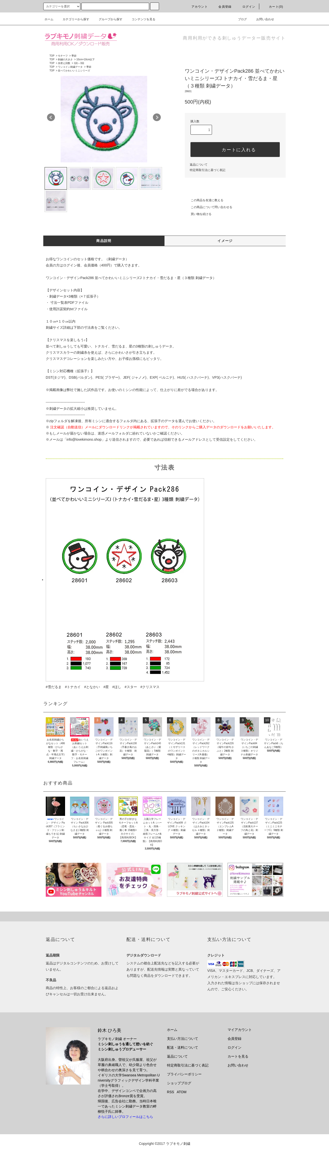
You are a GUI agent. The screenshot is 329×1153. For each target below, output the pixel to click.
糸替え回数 (64, 63)
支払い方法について (182, 1039)
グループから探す (107, 19)
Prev (51, 117)
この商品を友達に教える (204, 200)
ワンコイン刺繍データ (70, 66)
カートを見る (238, 1056)
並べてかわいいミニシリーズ (74, 70)
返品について (199, 164)
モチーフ (63, 55)
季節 (73, 55)
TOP (51, 55)
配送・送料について (182, 1047)
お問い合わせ (262, 19)
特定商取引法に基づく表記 (207, 170)
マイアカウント (240, 1030)
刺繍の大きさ (65, 59)
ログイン (246, 6)
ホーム (49, 19)
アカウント (197, 6)
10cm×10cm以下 (85, 59)
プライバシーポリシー (184, 1074)
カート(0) (273, 6)
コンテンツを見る (140, 19)
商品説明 (104, 241)
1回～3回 (79, 63)
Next (157, 117)
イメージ (225, 241)
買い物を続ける (198, 214)
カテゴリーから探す (73, 19)
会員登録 (222, 6)
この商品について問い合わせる (208, 207)
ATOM (182, 1092)
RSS (170, 1092)
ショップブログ (179, 1083)
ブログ (239, 19)
